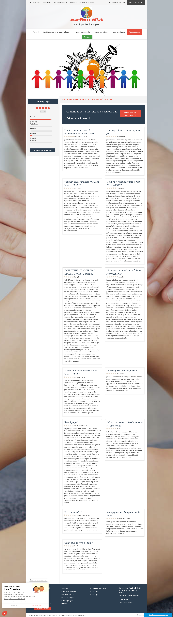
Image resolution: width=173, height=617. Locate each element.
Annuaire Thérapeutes (79, 615)
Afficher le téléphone (119, 2)
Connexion (141, 615)
